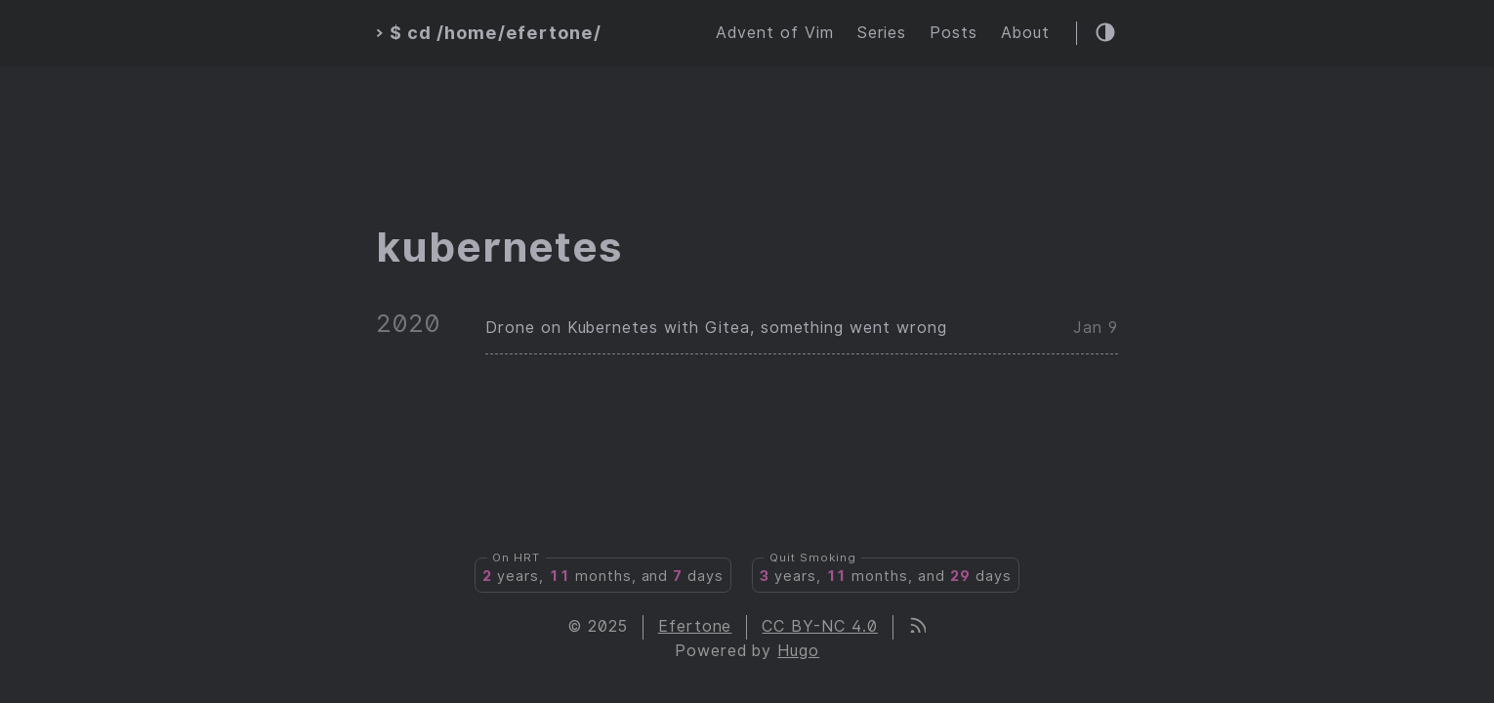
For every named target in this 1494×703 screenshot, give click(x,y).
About (1025, 32)
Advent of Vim (774, 32)
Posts (953, 32)
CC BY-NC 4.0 (820, 626)
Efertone (695, 626)
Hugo (798, 650)
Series (882, 32)
